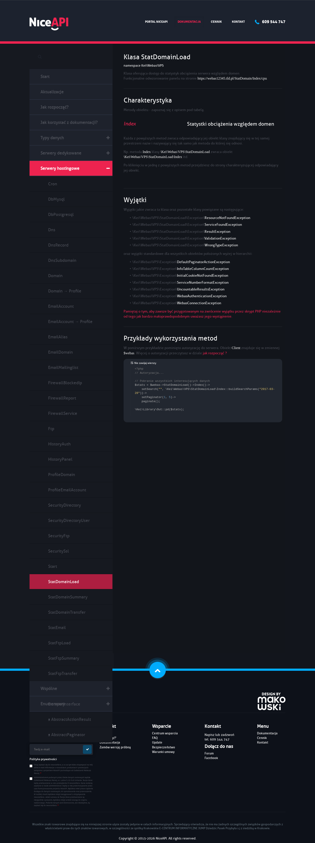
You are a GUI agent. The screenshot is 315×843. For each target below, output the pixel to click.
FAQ (155, 738)
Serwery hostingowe (59, 168)
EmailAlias (58, 336)
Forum (209, 753)
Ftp (51, 428)
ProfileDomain (61, 474)
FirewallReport (62, 398)
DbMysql (56, 199)
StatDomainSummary (68, 597)
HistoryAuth (59, 444)
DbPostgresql (61, 214)
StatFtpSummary (63, 658)
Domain (55, 275)
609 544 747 (270, 21)
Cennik (216, 22)
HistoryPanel (60, 459)
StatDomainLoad (63, 581)
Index (130, 124)
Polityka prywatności (43, 759)
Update (157, 742)
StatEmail (57, 627)
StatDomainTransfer (67, 612)
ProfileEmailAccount (67, 489)
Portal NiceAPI (156, 22)
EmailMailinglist (63, 367)
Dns (51, 229)
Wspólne (48, 688)
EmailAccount (61, 306)
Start (44, 76)
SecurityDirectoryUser (69, 520)
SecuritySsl (58, 551)
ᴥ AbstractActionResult (69, 719)
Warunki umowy (163, 752)
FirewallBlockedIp (65, 382)
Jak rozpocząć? (54, 107)
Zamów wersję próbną (115, 747)
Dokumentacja (191, 21)
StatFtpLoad (59, 642)
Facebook (211, 758)
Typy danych (52, 137)
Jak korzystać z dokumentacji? (69, 122)
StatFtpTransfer (62, 673)
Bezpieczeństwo (163, 747)
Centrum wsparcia (165, 733)
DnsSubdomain (62, 260)
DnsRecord (58, 245)
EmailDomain (60, 352)
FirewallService (62, 413)
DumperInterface (64, 704)
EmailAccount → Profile (70, 321)
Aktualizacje (52, 91)
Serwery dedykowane (60, 153)
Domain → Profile (64, 291)
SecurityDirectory (64, 505)
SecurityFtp (59, 535)
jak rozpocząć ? (215, 353)
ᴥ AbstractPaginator (66, 734)
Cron (52, 183)
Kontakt (238, 22)
